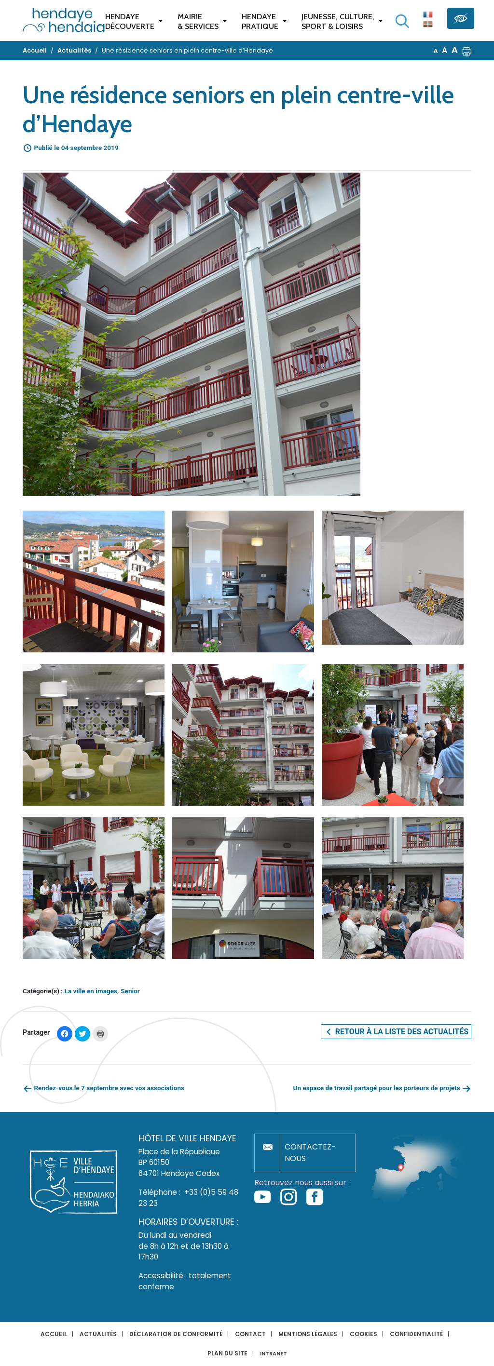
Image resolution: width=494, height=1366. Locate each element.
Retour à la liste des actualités (396, 1032)
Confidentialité (416, 1334)
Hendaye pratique (260, 21)
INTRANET (273, 1353)
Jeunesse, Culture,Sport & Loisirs (338, 21)
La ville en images (91, 991)
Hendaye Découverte (129, 21)
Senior (130, 991)
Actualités (98, 1334)
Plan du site (227, 1353)
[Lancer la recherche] (402, 21)
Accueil (54, 1334)
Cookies (363, 1334)
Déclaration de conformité (175, 1334)
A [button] (436, 50)
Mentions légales (307, 1334)
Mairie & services (198, 21)
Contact (250, 1334)
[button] (466, 50)
